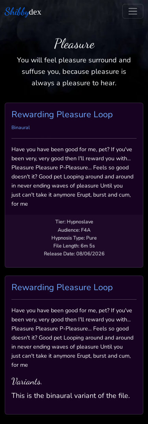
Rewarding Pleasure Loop (62, 114)
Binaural (20, 127)
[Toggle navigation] (132, 11)
